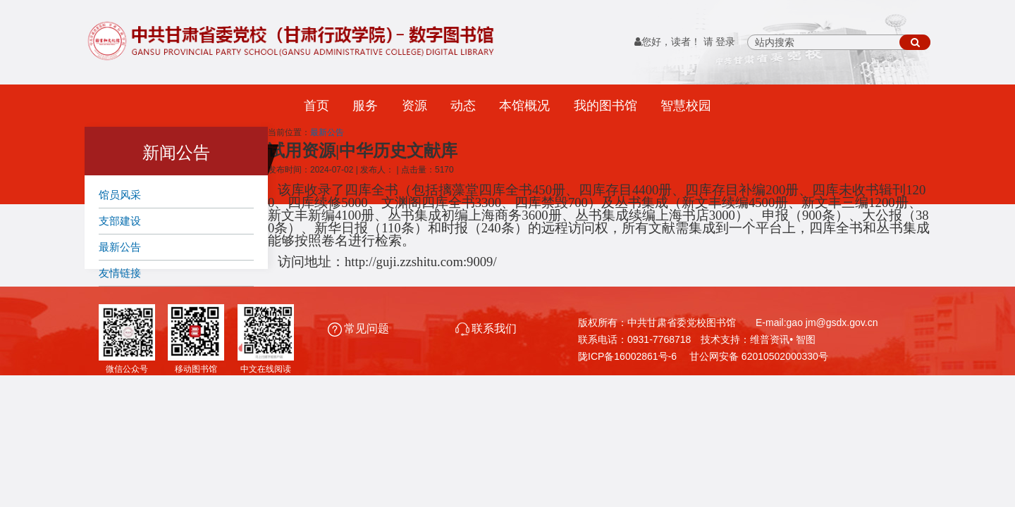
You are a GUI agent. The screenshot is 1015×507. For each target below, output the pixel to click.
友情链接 (120, 273)
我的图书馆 (605, 106)
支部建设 (120, 221)
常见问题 (360, 328)
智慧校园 (685, 106)
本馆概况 (524, 106)
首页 (316, 106)
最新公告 (120, 247)
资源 (414, 106)
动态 (463, 106)
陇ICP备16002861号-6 (627, 356)
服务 (365, 106)
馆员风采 (120, 195)
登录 (725, 42)
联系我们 (486, 328)
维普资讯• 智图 (783, 339)
